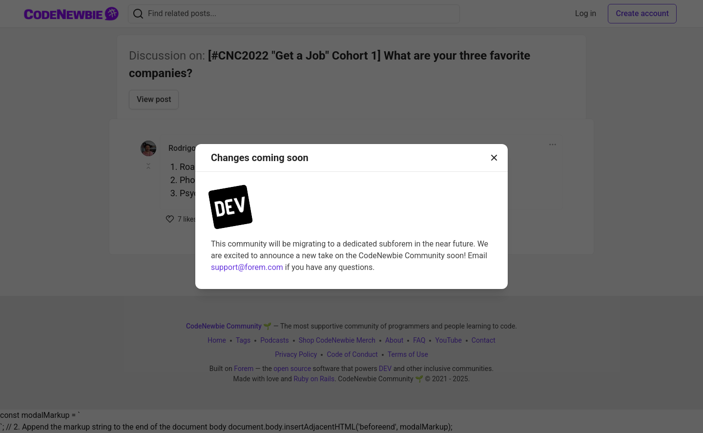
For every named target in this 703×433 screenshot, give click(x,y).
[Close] (494, 157)
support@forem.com (247, 267)
